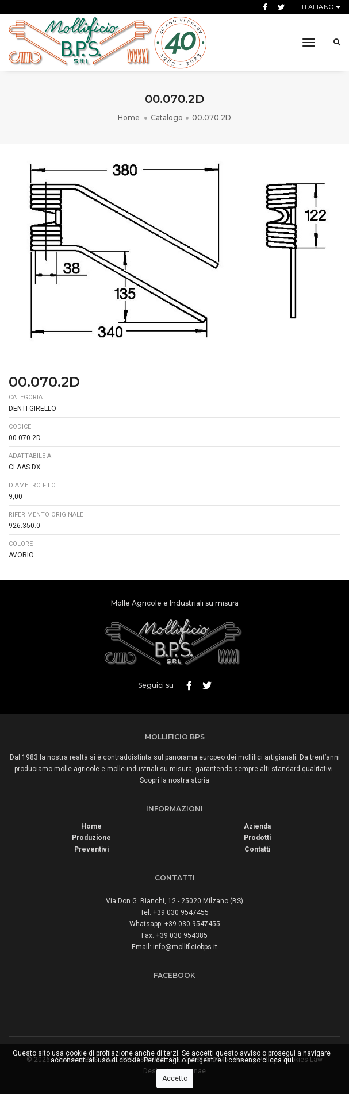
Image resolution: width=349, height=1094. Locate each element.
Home (129, 117)
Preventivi (91, 849)
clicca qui (277, 1060)
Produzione (91, 838)
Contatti (257, 849)
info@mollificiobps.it (185, 947)
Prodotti (257, 838)
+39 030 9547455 (181, 912)
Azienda (257, 826)
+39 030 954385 (182, 935)
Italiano (319, 7)
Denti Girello (32, 409)
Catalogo (167, 117)
